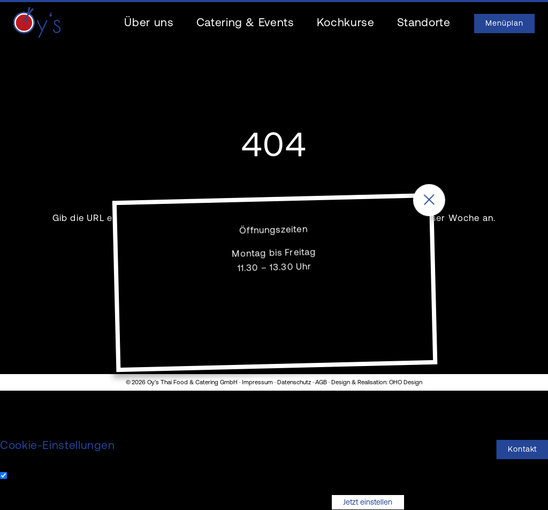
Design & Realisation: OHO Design (376, 383)
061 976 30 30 (345, 336)
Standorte (424, 23)
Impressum (257, 383)
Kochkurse (346, 23)
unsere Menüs (364, 218)
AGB (321, 383)
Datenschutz (294, 383)
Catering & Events (245, 23)
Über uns (148, 23)
